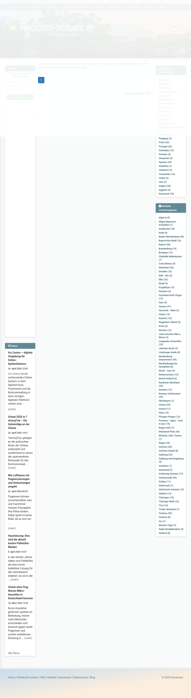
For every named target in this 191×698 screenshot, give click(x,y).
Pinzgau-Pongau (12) (169, 416)
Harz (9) (163, 302)
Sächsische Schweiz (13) (171, 489)
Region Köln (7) (166, 427)
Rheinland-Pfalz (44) (169, 431)
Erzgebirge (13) (166, 287)
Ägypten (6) (164, 190)
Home (11, 677)
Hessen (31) (165, 306)
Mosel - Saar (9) (167, 370)
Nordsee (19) (165, 389)
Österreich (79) (166, 194)
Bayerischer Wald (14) (170, 240)
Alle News (14, 653)
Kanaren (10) (165, 318)
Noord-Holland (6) (168, 378)
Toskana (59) (165, 513)
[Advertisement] (20, 168)
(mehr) (12, 409)
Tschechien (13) (167, 174)
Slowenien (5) (166, 158)
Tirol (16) (163, 505)
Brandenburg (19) (167, 248)
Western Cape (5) (167, 525)
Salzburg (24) (165, 454)
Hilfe (43, 677)
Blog (92, 677)
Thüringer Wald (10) (169, 501)
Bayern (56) (164, 244)
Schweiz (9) (164, 154)
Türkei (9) (163, 178)
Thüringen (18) (166, 497)
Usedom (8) (164, 517)
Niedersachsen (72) (169, 374)
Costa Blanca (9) (167, 263)
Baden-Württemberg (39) (171, 236)
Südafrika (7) (165, 166)
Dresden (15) (165, 271)
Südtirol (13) (165, 493)
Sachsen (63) (165, 447)
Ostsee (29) (164, 404)
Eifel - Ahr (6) (165, 275)
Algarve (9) (164, 217)
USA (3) (163, 182)
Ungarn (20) (165, 186)
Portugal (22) (165, 146)
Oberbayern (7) (166, 401)
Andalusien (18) (167, 229)
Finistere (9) (165, 291)
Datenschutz (80, 677)
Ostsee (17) (164, 409)
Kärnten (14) (165, 330)
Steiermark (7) (166, 485)
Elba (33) (163, 279)
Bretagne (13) (166, 252)
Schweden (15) (166, 150)
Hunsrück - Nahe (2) (169, 310)
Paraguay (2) (165, 138)
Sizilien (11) (165, 481)
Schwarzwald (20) (168, 477)
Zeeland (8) (164, 533)
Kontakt (51, 677)
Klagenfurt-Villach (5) (170, 322)
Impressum (64, 677)
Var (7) (162, 521)
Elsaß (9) (163, 283)
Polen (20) (164, 142)
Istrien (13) (164, 314)
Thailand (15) (165, 170)
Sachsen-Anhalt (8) (168, 450)
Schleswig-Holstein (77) (171, 474)
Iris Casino (14, 373)
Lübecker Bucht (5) (168, 348)
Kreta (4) (163, 326)
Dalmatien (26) (166, 267)
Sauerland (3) (165, 470)
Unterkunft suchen (27, 677)
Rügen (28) (164, 443)
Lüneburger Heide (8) (169, 352)
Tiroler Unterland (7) (169, 509)
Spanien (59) (165, 162)
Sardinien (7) (165, 466)
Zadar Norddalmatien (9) (171, 529)
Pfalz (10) (164, 413)
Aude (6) (163, 232)
